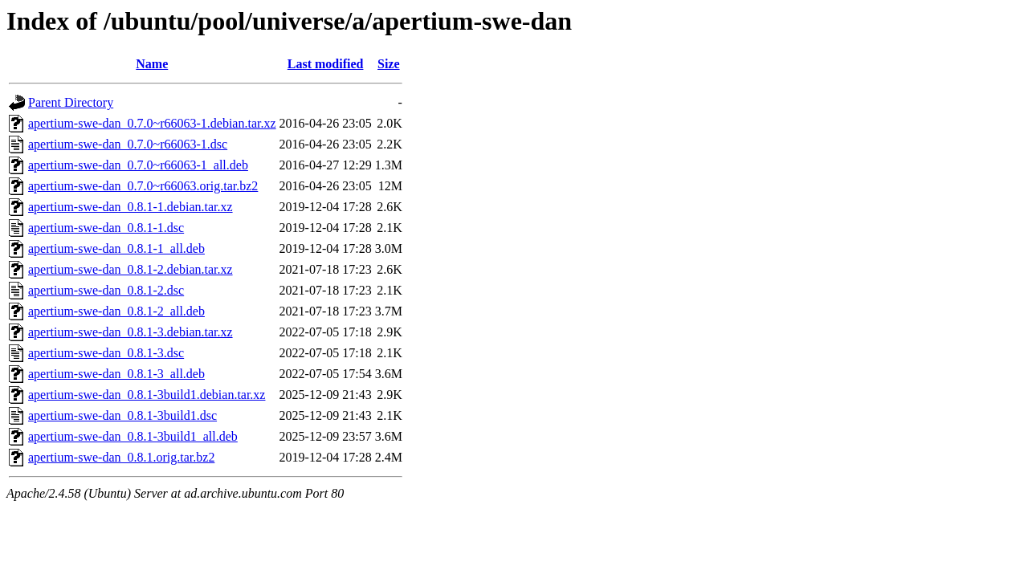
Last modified (326, 64)
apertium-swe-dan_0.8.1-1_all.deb (116, 248)
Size (388, 64)
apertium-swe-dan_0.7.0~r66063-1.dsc (127, 144)
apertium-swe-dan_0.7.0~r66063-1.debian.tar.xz (152, 123)
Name (152, 64)
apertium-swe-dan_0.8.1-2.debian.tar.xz (130, 269)
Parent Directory (70, 102)
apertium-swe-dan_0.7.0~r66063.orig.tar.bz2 (143, 186)
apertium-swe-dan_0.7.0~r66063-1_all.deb (138, 165)
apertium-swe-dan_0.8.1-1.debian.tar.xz (130, 207)
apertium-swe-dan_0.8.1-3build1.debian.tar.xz (146, 394)
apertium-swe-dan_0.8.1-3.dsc (106, 353)
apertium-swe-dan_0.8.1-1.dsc (106, 227)
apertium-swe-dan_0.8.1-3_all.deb (116, 374)
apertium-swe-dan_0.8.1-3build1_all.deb (133, 436)
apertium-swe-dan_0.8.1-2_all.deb (116, 311)
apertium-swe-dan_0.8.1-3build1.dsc (122, 415)
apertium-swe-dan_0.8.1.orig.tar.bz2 (121, 457)
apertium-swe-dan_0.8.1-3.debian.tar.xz (130, 332)
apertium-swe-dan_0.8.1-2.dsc (106, 290)
